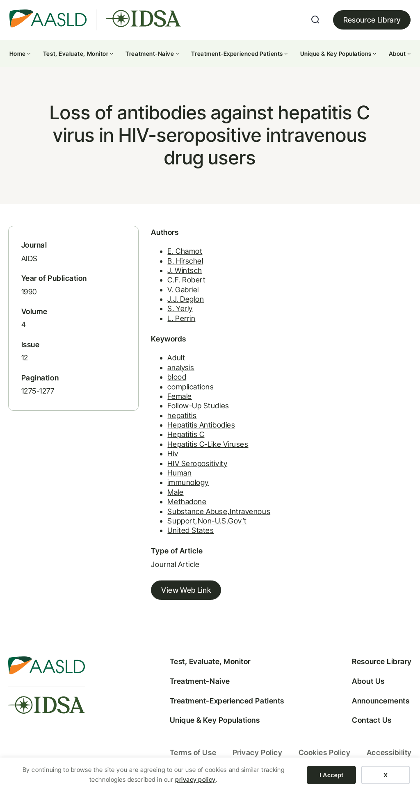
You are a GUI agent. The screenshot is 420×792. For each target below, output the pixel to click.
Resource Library (372, 20)
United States (190, 530)
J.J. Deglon (185, 299)
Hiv (172, 453)
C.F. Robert (186, 279)
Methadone (186, 501)
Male (175, 492)
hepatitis (181, 415)
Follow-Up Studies (198, 405)
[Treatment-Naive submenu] (177, 53)
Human (179, 473)
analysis (180, 367)
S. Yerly (179, 308)
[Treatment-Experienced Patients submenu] (286, 53)
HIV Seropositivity (197, 463)
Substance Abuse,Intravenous (218, 511)
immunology (187, 482)
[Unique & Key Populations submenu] (374, 53)
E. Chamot (184, 251)
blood (176, 377)
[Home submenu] (28, 53)
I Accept (331, 775)
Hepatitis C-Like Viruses (207, 444)
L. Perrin (181, 318)
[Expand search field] (315, 20)
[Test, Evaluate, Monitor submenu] (111, 53)
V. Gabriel (183, 289)
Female (179, 396)
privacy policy (195, 779)
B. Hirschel (185, 261)
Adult (176, 357)
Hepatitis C (185, 434)
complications (190, 386)
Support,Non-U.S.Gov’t (207, 521)
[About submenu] (409, 53)
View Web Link (186, 590)
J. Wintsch (184, 270)
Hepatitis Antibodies (201, 425)
